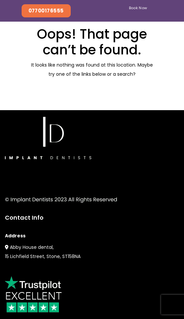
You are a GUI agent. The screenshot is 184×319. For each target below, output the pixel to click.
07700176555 (46, 10)
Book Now (138, 7)
